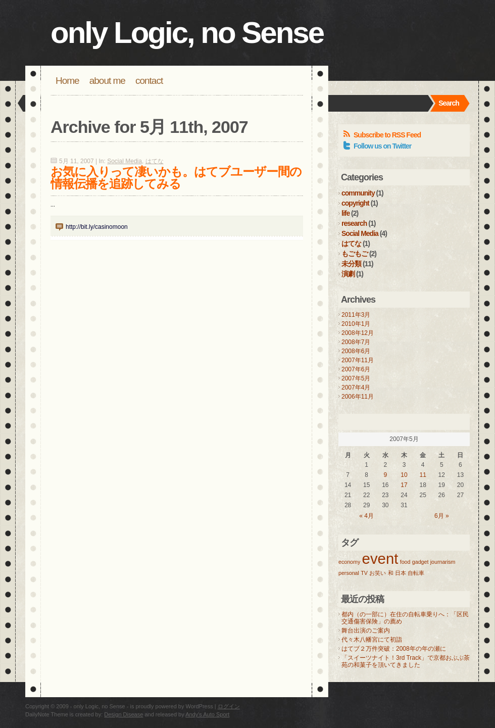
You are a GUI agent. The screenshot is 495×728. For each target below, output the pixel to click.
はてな (154, 161)
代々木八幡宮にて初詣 (371, 639)
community (358, 193)
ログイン (229, 706)
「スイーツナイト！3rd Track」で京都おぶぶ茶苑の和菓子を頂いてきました (405, 661)
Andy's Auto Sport (207, 714)
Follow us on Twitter (382, 146)
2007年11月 (357, 360)
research (354, 223)
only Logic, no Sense (187, 33)
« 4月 (366, 515)
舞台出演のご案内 (365, 630)
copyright (355, 203)
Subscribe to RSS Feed (387, 135)
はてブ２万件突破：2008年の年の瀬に (393, 648)
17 (404, 485)
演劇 (348, 274)
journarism (443, 562)
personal (348, 573)
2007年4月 (355, 387)
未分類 (351, 264)
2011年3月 (355, 314)
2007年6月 (355, 369)
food (405, 562)
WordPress (199, 706)
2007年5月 (355, 378)
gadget (420, 562)
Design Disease (123, 714)
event (380, 558)
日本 (400, 573)
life (345, 213)
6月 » (441, 515)
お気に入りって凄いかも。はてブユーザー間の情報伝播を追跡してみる (176, 177)
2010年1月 (355, 323)
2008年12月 (357, 332)
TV (364, 573)
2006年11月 (357, 396)
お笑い (377, 573)
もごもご (354, 254)
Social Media (124, 161)
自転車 (416, 573)
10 (404, 474)
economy (349, 562)
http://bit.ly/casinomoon (97, 226)
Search (448, 103)
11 (422, 474)
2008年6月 (355, 351)
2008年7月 (355, 342)
